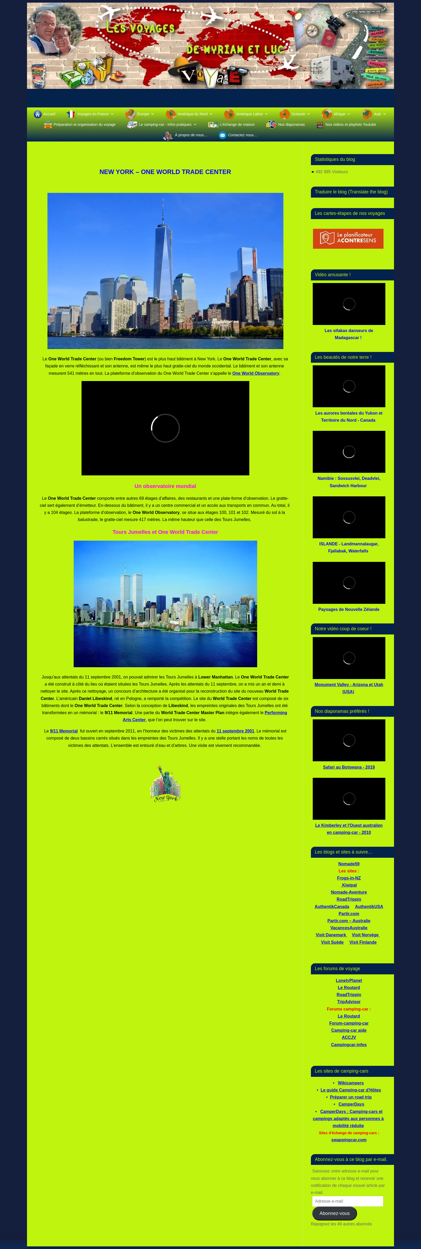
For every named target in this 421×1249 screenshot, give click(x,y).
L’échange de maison (237, 124)
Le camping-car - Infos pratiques (168, 124)
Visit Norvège (365, 935)
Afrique (342, 114)
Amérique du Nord (195, 114)
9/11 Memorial (64, 731)
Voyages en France (95, 114)
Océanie (301, 114)
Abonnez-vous (335, 1213)
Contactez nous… (242, 135)
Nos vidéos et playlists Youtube (351, 124)
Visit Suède (332, 942)
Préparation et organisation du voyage (84, 124)
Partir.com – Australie (348, 921)
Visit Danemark (331, 935)
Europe (145, 114)
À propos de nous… (191, 135)
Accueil (49, 114)
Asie (380, 114)
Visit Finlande (363, 942)
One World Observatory (255, 373)
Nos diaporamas (291, 124)
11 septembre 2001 (235, 731)
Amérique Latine (252, 114)
